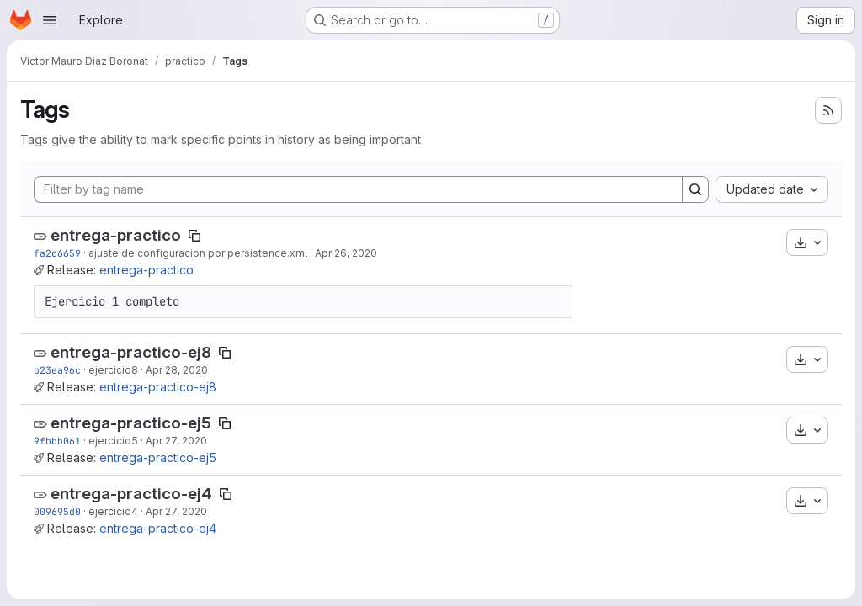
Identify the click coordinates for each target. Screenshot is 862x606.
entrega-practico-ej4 (131, 493)
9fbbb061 (57, 440)
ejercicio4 (113, 511)
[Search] (695, 189)
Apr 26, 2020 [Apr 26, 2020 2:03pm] (346, 253)
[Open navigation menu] (49, 20)
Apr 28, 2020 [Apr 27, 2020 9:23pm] (177, 370)
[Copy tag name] (194, 236)
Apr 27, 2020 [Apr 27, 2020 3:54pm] (176, 440)
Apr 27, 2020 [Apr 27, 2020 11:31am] (176, 511)
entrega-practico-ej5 (131, 423)
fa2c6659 (57, 253)
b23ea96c (57, 370)
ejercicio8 (113, 370)
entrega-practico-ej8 (131, 352)
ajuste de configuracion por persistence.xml (197, 253)
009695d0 (57, 511)
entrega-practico (116, 235)
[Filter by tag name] (358, 189)
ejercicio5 (113, 440)
